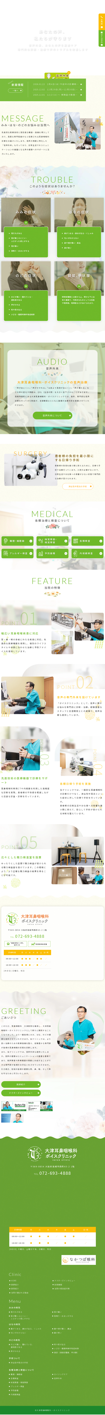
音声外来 (58, 1378)
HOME (35, 2)
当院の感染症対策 (62, 1288)
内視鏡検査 (15, 1394)
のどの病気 (73, 2)
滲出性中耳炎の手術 (19, 1362)
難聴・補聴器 (16, 1374)
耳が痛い (58, 1312)
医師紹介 (15, 1284)
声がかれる (15, 1351)
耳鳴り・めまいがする (63, 1316)
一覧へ (15, 90)
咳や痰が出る (60, 1344)
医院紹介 (42, 2)
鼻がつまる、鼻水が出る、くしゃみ (26, 1328)
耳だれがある (16, 1312)
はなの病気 (62, 2)
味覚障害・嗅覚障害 (19, 1382)
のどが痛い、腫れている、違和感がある (22, 1345)
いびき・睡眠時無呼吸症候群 (66, 1348)
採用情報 (58, 1284)
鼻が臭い (58, 1332)
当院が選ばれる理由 (19, 1292)
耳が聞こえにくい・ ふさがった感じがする (20, 1317)
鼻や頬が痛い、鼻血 (62, 1328)
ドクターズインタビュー (64, 1280)
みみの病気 (52, 2)
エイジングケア (60, 1374)
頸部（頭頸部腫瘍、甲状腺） (91, 2)
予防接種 (14, 1390)
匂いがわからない (18, 1332)
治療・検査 (37, 6)
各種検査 (14, 1378)
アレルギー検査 (17, 1386)
